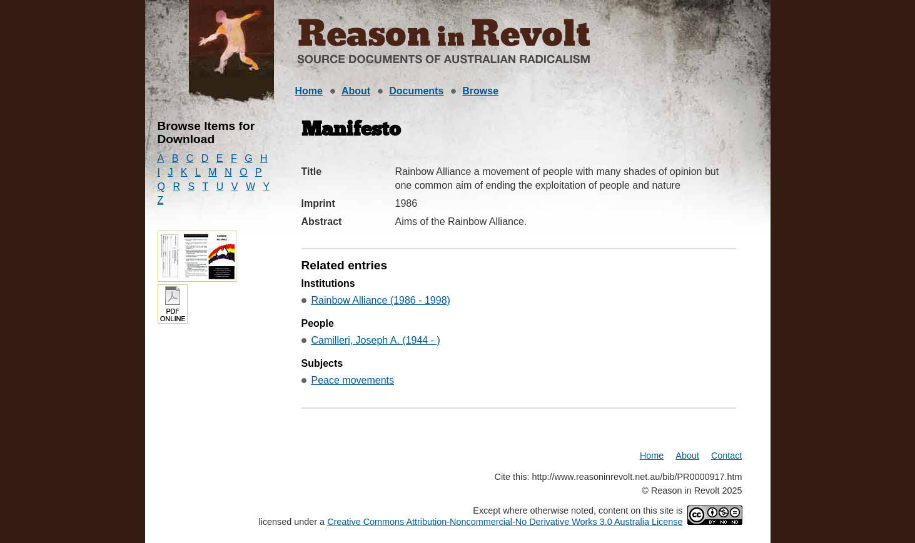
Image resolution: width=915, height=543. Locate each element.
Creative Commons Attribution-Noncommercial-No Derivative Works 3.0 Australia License (504, 522)
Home (309, 91)
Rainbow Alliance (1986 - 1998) (380, 300)
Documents (416, 91)
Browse (480, 91)
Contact (726, 456)
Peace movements (353, 380)
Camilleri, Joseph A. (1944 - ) (375, 340)
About (355, 91)
